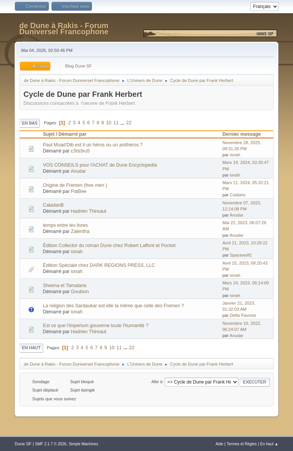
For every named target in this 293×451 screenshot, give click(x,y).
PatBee (79, 191)
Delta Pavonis (243, 315)
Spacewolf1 (241, 255)
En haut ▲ (269, 444)
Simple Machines (83, 444)
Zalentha (80, 231)
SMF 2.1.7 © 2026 (50, 444)
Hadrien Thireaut (88, 211)
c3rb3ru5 (80, 151)
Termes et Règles (242, 444)
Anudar (78, 171)
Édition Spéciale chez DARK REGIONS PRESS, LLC (99, 265)
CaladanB (53, 205)
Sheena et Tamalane (64, 285)
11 (116, 122)
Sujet (48, 134)
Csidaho (237, 195)
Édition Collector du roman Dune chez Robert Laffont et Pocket (109, 245)
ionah (235, 154)
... (123, 122)
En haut (31, 347)
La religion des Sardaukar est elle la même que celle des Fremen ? (113, 305)
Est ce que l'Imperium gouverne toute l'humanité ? (95, 325)
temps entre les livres (65, 225)
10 (108, 122)
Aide (219, 444)
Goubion (80, 291)
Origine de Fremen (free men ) (75, 185)
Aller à (157, 382)
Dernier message (245, 134)
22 (128, 122)
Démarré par (72, 134)
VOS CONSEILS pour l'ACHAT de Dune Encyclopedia (100, 165)
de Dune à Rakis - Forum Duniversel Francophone (63, 28)
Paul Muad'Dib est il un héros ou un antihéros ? (93, 145)
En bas (29, 123)
